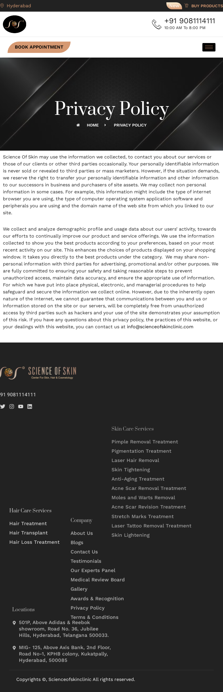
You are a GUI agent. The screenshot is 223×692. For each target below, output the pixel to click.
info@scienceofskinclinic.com (160, 326)
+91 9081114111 (191, 20)
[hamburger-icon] (207, 47)
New (174, 5)
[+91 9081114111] (158, 24)
